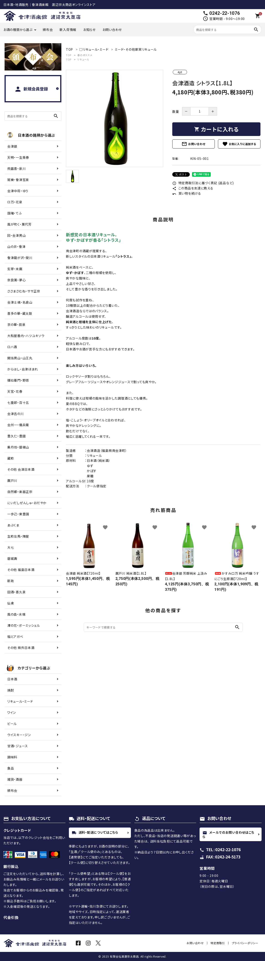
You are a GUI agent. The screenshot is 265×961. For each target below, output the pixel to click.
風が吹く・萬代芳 (19, 224)
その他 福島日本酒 (20, 569)
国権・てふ (14, 213)
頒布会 (48, 29)
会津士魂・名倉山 (19, 302)
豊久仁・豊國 (16, 436)
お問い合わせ (112, 29)
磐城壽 (12, 558)
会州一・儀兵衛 (18, 425)
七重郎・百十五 (18, 402)
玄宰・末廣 (14, 269)
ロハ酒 (12, 347)
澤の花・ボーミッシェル (23, 625)
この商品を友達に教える (192, 188)
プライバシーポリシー (245, 943)
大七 (10, 547)
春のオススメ (84, 55)
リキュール (83, 59)
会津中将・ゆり (17, 191)
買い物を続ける (186, 193)
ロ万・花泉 (14, 202)
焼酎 (10, 690)
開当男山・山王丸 (19, 358)
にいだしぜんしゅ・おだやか (27, 503)
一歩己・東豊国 (18, 514)
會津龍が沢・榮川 (19, 257)
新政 (10, 581)
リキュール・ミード (20, 701)
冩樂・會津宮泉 (18, 179)
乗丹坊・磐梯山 (18, 447)
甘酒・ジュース (17, 746)
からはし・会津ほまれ (22, 369)
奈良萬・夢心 (16, 280)
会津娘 (12, 146)
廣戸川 (12, 480)
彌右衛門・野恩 (18, 380)
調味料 (12, 757)
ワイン (11, 712)
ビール (12, 723)
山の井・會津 (16, 246)
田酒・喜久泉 (16, 592)
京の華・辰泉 (16, 324)
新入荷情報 (68, 29)
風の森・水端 (16, 614)
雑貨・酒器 (14, 779)
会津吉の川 (15, 413)
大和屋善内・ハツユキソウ (25, 335)
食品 (10, 768)
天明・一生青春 (18, 157)
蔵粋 (10, 458)
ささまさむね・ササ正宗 (23, 291)
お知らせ (89, 29)
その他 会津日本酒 (20, 469)
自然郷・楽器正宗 (19, 491)
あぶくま (13, 525)
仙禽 (10, 603)
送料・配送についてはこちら (95, 832)
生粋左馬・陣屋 (18, 536)
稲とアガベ (15, 636)
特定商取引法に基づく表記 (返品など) (203, 183)
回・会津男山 (16, 235)
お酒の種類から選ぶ (17, 29)
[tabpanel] (114, 118)
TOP (68, 55)
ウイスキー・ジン (19, 734)
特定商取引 (218, 943)
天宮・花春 (14, 391)
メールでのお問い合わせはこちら (228, 834)
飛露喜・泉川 (16, 168)
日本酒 (12, 679)
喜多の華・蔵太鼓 (19, 313)
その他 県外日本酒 (20, 647)
